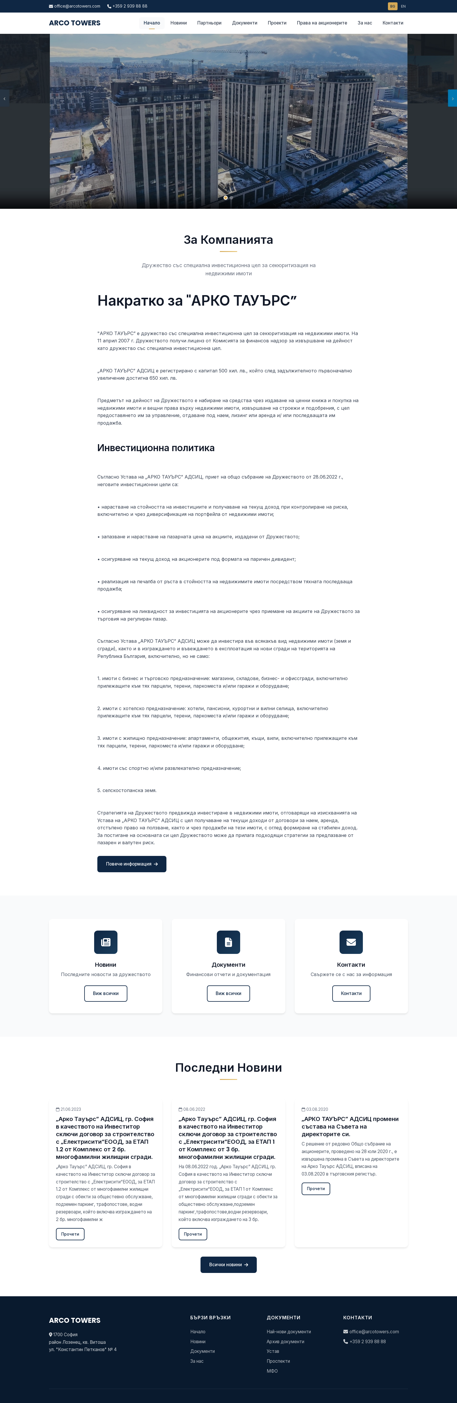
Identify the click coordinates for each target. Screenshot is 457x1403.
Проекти (277, 23)
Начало (152, 23)
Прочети (70, 1234)
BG (392, 6)
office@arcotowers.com (74, 5)
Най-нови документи (289, 1331)
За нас (365, 23)
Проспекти (278, 1361)
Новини (179, 23)
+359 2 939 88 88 (127, 5)
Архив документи (285, 1341)
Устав (273, 1351)
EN (403, 6)
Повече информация (132, 864)
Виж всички (106, 993)
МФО (272, 1371)
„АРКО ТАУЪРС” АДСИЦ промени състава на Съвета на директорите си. (350, 1126)
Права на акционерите (322, 23)
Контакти (393, 23)
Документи (244, 23)
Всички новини (228, 1264)
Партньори (209, 23)
